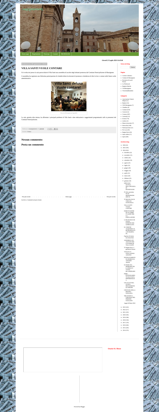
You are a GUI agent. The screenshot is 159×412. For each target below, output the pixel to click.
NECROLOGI (65, 54)
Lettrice (124, 121)
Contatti (55, 54)
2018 (124, 320)
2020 (124, 315)
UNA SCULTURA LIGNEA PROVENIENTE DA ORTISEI (129, 285)
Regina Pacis (125, 132)
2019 (124, 317)
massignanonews (32, 9)
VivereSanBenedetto (127, 91)
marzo (126, 176)
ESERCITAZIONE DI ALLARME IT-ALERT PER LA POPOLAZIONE (129, 214)
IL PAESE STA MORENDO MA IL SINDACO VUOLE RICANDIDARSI (129, 268)
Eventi (124, 118)
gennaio (126, 181)
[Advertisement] (30, 388)
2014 (124, 330)
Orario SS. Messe (114, 349)
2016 (124, 325)
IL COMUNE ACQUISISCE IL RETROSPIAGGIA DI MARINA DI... (129, 230)
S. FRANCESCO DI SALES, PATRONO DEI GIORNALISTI (129, 222)
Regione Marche (126, 86)
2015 (124, 328)
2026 (124, 145)
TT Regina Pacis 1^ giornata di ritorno (129, 248)
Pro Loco (124, 130)
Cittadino (124, 107)
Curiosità (124, 116)
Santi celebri (125, 134)
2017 (124, 322)
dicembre (127, 152)
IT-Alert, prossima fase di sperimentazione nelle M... (129, 194)
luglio (126, 165)
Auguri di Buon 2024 (129, 303)
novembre (127, 155)
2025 (124, 147)
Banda (124, 103)
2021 (124, 312)
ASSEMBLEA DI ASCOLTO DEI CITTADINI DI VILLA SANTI (129, 243)
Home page (25, 54)
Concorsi (124, 112)
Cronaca (29, 131)
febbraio (126, 178)
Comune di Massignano (128, 78)
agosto (126, 163)
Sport (123, 137)
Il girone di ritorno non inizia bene (129, 236)
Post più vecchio (111, 197)
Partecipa (46, 54)
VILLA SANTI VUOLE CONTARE (128, 206)
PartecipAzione (126, 127)
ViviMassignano (126, 88)
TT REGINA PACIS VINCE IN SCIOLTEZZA (129, 201)
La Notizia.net (126, 84)
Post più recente (26, 197)
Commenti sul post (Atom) (34, 200)
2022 (124, 309)
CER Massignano (127, 105)
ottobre (126, 157)
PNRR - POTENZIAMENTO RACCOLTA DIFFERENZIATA (129, 277)
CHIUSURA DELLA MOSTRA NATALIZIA (129, 291)
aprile (126, 173)
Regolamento (36, 54)
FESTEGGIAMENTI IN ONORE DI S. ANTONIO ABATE (129, 260)
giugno (126, 168)
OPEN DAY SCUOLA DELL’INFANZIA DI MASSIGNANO (129, 186)
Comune (124, 109)
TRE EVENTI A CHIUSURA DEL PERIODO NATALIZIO (129, 298)
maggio (126, 170)
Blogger (83, 406)
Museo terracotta (126, 123)
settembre (127, 160)
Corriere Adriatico (127, 75)
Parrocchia (125, 125)
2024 (124, 150)
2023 (124, 307)
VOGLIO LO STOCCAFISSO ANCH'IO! (129, 253)
